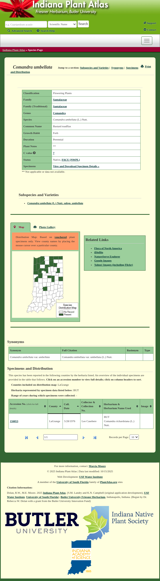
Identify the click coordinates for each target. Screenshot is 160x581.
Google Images (102, 260)
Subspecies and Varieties (94, 67)
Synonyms (117, 67)
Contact (150, 29)
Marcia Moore (97, 466)
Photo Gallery (45, 227)
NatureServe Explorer (107, 256)
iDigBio (98, 252)
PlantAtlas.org (108, 481)
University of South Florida (73, 481)
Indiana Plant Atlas (13, 49)
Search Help (46, 30)
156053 (14, 421)
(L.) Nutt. (55, 203)
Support (149, 22)
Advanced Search (19, 30)
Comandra (59, 113)
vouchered (61, 236)
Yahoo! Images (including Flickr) (113, 264)
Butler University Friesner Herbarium (83, 496)
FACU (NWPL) (71, 159)
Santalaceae (60, 99)
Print (146, 66)
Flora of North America (108, 248)
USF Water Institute (91, 476)
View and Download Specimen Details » (76, 166)
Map (18, 227)
